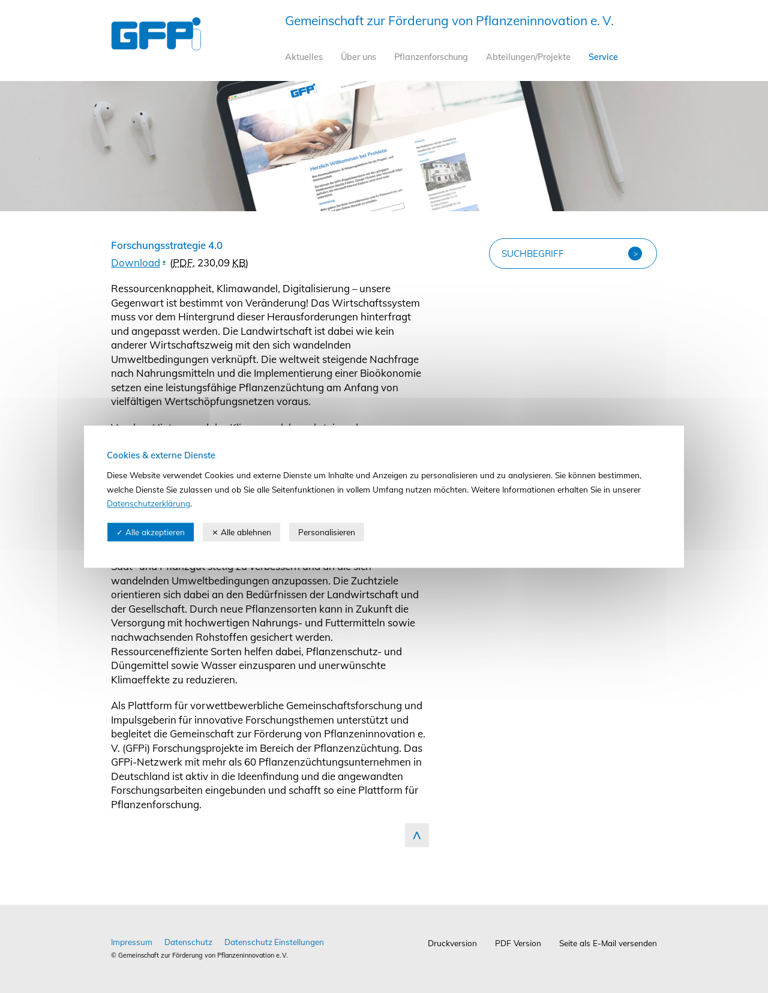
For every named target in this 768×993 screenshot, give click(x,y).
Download (135, 262)
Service (603, 57)
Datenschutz (188, 942)
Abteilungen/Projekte (528, 57)
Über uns (358, 57)
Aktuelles (304, 57)
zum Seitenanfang (417, 835)
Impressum (131, 942)
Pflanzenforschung (431, 57)
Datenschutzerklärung (148, 504)
